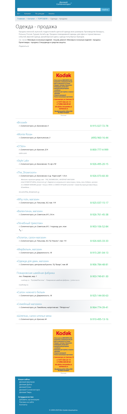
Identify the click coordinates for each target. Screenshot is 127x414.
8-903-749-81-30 (99, 276)
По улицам (39, 13)
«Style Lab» (23, 160)
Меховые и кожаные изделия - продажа (83, 40)
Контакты (23, 404)
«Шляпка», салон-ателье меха (34, 316)
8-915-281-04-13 (99, 252)
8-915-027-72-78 (99, 125)
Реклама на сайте (26, 402)
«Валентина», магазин (30, 211)
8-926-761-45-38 (99, 214)
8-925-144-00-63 (99, 295)
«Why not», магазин (28, 199)
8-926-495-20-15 (99, 164)
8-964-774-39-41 (99, 307)
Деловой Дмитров (26, 382)
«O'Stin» (21, 146)
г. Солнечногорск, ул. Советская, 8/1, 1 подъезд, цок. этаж (42, 226)
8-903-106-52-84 (99, 226)
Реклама (63, 115)
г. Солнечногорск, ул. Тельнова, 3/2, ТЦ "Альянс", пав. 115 (42, 241)
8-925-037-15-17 (99, 202)
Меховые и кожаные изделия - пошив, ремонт (46, 40)
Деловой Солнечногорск (29, 389)
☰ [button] (18, 13)
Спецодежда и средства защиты (52, 42)
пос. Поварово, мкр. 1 (28, 276)
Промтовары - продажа (28, 42)
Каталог (27, 13)
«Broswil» (22, 122)
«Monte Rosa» (24, 134)
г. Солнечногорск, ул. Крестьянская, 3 (34, 137)
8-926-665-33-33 (99, 240)
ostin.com (23, 153)
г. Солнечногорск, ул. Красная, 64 (32, 319)
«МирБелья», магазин (29, 249)
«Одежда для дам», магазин (33, 261)
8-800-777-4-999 (99, 149)
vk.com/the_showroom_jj (29, 192)
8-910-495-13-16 (99, 319)
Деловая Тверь (25, 392)
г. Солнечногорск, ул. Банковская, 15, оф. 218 (37, 164)
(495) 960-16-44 (99, 137)
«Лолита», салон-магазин (31, 237)
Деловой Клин (25, 387)
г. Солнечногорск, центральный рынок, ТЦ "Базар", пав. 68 (43, 264)
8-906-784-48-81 (99, 264)
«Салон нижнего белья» (31, 292)
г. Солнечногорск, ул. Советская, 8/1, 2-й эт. (36, 214)
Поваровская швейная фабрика (36, 273)
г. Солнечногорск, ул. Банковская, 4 (33, 126)
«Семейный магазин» (29, 304)
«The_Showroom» (26, 172)
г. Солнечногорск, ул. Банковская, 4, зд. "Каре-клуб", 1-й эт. (43, 176)
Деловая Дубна (25, 384)
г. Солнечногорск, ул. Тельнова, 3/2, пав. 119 (37, 202)
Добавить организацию (29, 399)
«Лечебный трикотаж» (30, 223)
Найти (105, 9)
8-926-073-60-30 (99, 175)
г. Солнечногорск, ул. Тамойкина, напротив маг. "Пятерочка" (44, 307)
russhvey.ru (23, 285)
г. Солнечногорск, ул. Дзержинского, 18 (35, 252)
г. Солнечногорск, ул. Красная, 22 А (33, 149)
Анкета (51, 13)
